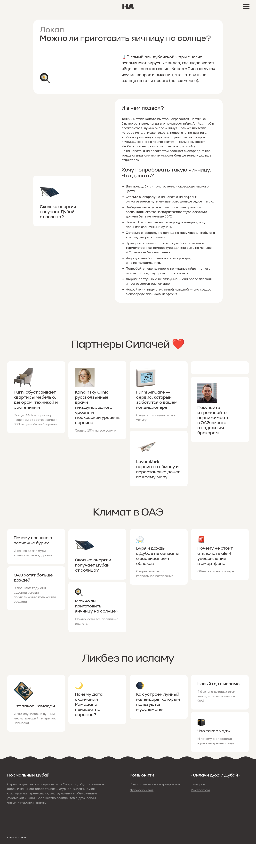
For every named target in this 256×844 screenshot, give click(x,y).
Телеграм (198, 784)
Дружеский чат (141, 790)
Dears (23, 837)
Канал (134, 784)
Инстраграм (200, 790)
